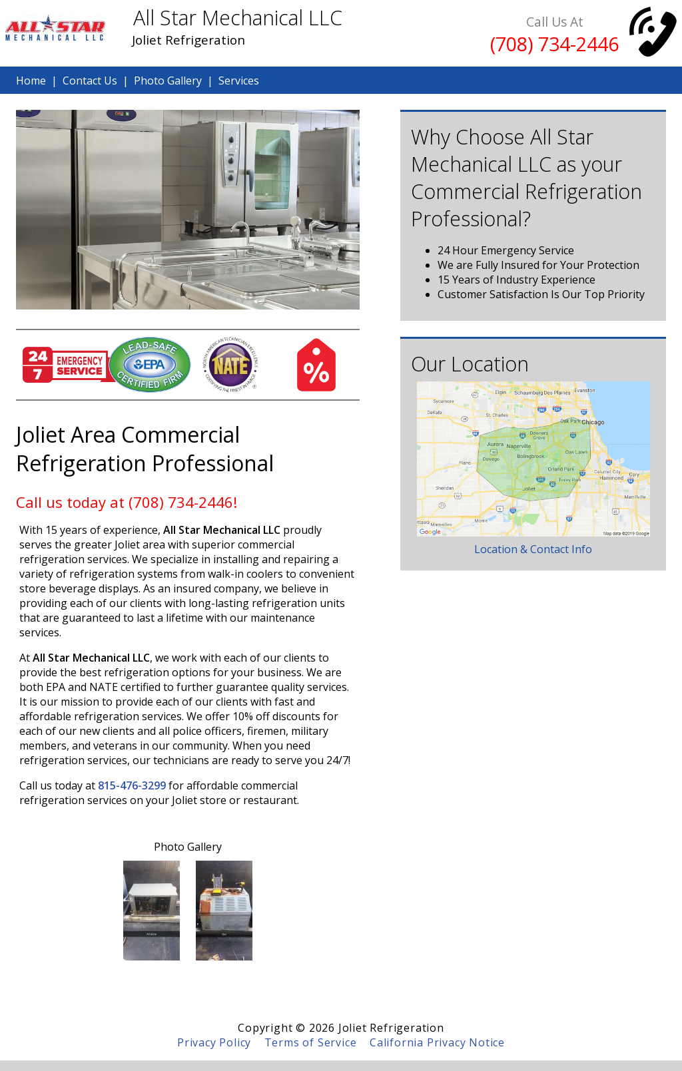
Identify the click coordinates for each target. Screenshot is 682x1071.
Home (31, 80)
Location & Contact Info (533, 549)
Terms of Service (310, 1042)
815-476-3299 (132, 785)
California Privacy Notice (437, 1042)
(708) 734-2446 (554, 44)
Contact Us (90, 80)
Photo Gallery (168, 80)
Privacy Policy (214, 1042)
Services (238, 80)
